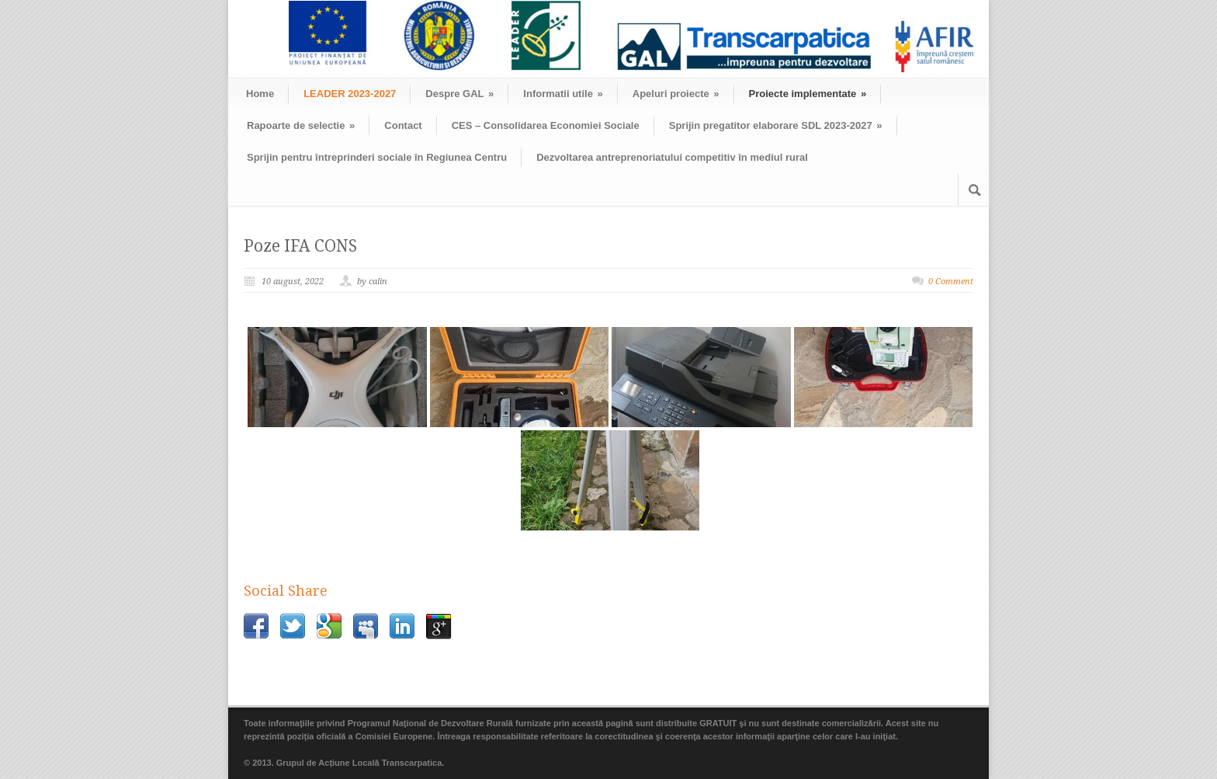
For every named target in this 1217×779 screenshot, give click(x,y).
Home (260, 93)
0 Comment (950, 281)
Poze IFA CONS (300, 246)
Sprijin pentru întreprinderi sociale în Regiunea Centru (377, 157)
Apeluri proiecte (676, 93)
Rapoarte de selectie (301, 125)
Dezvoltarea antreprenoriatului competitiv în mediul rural (672, 157)
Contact (402, 125)
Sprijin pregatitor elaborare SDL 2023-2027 (775, 125)
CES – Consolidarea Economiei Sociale (546, 125)
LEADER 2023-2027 (349, 93)
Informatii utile (562, 93)
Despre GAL (459, 93)
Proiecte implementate (808, 93)
